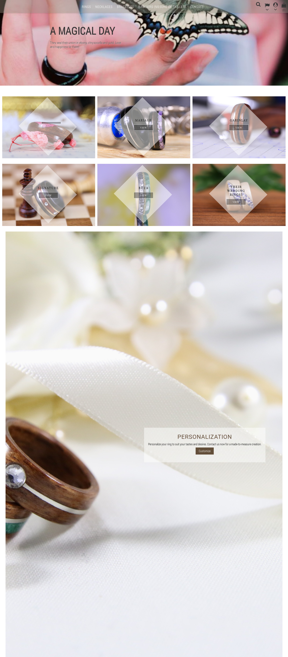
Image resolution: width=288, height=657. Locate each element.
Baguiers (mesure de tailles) (162, 6)
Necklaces (104, 6)
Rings (86, 6)
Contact (197, 6)
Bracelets (125, 6)
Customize (205, 451)
